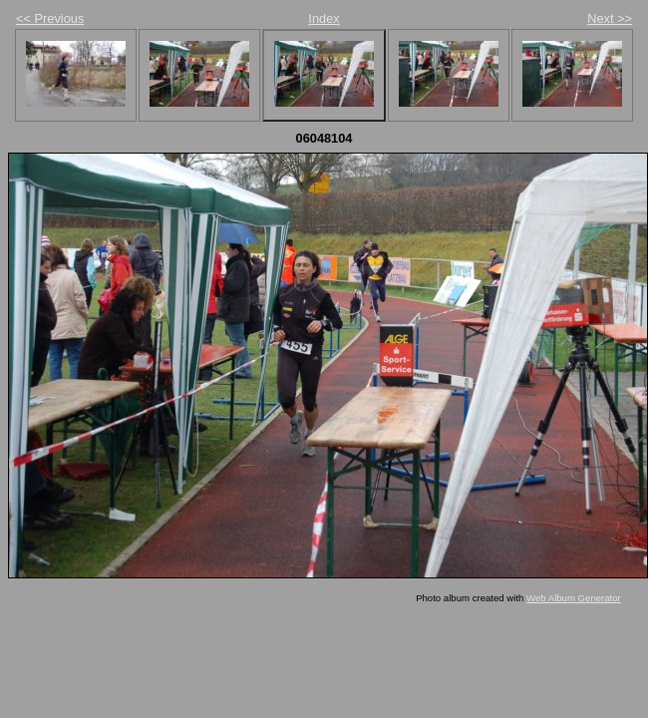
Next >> (609, 18)
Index (323, 18)
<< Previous (50, 18)
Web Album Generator (573, 597)
